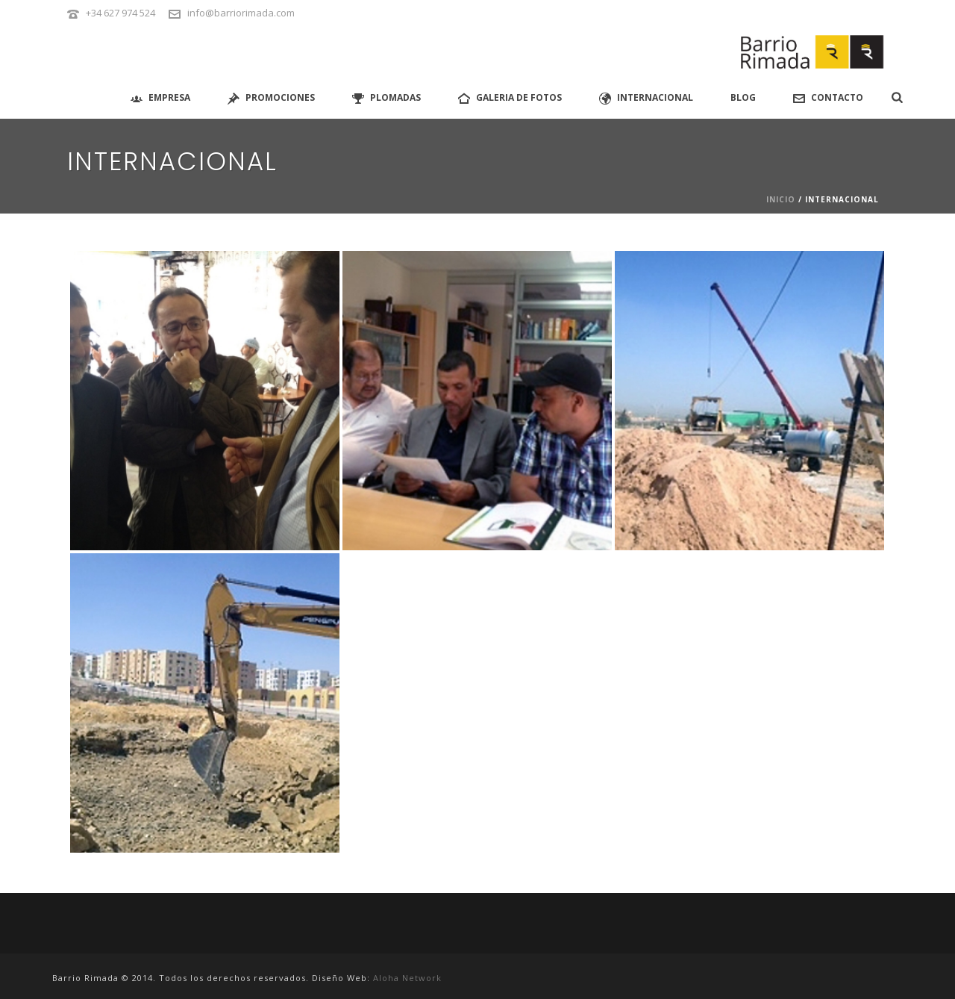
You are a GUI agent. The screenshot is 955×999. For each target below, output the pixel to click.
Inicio (780, 199)
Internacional (646, 98)
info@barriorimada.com (241, 12)
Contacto (828, 98)
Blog (743, 97)
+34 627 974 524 (120, 12)
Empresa (160, 98)
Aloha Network (407, 977)
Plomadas (386, 98)
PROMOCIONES (271, 98)
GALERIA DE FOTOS (510, 98)
